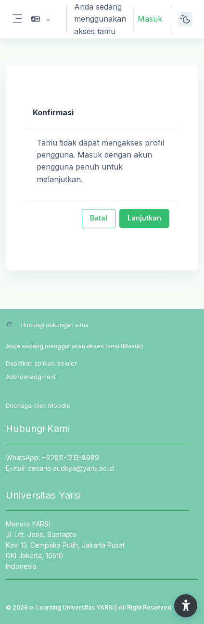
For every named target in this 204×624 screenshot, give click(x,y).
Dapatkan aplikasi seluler (41, 363)
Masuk (150, 19)
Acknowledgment (31, 376)
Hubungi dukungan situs (55, 325)
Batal (98, 218)
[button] (40, 19)
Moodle (59, 405)
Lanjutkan (144, 218)
